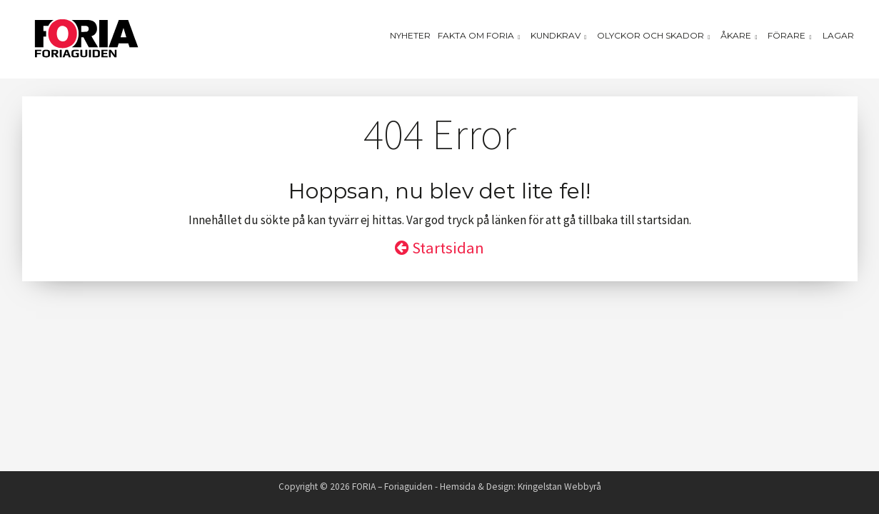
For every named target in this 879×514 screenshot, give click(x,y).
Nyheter (410, 35)
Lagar (838, 35)
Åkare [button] (740, 35)
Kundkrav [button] (560, 35)
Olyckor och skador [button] (655, 35)
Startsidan (439, 248)
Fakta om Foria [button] (480, 35)
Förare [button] (791, 35)
